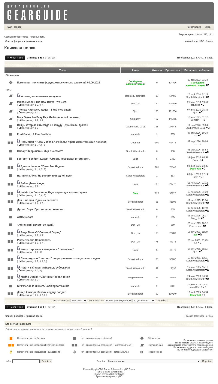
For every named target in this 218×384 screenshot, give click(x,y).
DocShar (135, 142)
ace (195, 234)
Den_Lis (135, 103)
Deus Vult (195, 168)
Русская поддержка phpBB (109, 376)
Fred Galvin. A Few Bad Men (34, 134)
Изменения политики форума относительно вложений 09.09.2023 (58, 82)
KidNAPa (195, 120)
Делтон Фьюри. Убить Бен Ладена (42, 166)
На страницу (183, 58)
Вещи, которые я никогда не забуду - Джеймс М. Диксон (52, 125)
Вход (208, 27)
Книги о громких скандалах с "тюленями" (47, 249)
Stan (135, 193)
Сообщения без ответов (16, 37)
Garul (195, 160)
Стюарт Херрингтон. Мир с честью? (40, 151)
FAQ (9, 27)
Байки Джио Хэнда (33, 183)
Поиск (17, 27)
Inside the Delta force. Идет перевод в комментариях (54, 192)
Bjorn (135, 111)
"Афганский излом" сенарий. (35, 224)
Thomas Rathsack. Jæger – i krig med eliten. (44, 109)
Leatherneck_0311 (135, 126)
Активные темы (37, 37)
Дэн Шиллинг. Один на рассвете (37, 200)
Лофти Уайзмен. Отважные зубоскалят (45, 267)
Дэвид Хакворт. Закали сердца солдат (41, 292)
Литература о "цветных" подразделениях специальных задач (60, 258)
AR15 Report (25, 217)
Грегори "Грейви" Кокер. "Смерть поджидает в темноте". (53, 158)
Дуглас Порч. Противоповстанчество (40, 209)
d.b (195, 135)
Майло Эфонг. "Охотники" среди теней (45, 276)
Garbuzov (135, 119)
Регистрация (194, 27)
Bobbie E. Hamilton (135, 96)
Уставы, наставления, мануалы (41, 96)
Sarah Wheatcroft (195, 97)
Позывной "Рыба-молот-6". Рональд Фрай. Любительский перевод (64, 141)
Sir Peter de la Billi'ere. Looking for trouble (43, 286)
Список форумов (14, 41)
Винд (135, 159)
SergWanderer (135, 167)
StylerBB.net (116, 372)
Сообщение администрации (135, 82)
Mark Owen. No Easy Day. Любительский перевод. (48, 117)
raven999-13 (195, 287)
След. (210, 58)
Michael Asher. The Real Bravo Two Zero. (42, 102)
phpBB (98, 369)
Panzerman (195, 226)
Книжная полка (34, 41)
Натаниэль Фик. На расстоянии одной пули (44, 175)
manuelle (135, 134)
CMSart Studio (117, 374)
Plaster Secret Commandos (34, 240)
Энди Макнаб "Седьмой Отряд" (41, 232)
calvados (195, 105)
